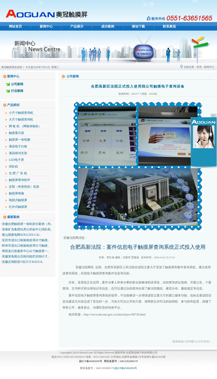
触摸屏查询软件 (19, 180)
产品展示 (76, 26)
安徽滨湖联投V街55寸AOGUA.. (23, 262)
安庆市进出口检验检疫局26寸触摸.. (25, 240)
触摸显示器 (16, 133)
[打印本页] (204, 341)
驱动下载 (138, 26)
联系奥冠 (169, 26)
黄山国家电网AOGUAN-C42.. (21, 234)
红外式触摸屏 (18, 206)
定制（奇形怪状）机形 (24, 186)
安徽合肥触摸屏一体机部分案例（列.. (27, 224)
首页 (199, 66)
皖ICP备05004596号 (126, 368)
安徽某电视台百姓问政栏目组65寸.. (25, 256)
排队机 (13, 166)
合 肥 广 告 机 (18, 173)
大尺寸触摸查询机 (21, 119)
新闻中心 (46, 26)
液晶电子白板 (18, 146)
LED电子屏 (16, 159)
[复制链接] (178, 341)
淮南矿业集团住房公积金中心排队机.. (27, 229)
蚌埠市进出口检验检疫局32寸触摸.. (25, 245)
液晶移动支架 (18, 153)
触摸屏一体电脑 (19, 139)
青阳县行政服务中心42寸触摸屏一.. (25, 251)
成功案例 (107, 26)
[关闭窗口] (191, 341)
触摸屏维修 (16, 193)
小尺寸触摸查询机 (21, 112)
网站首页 (15, 26)
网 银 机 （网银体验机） (25, 126)
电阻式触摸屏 (18, 200)
